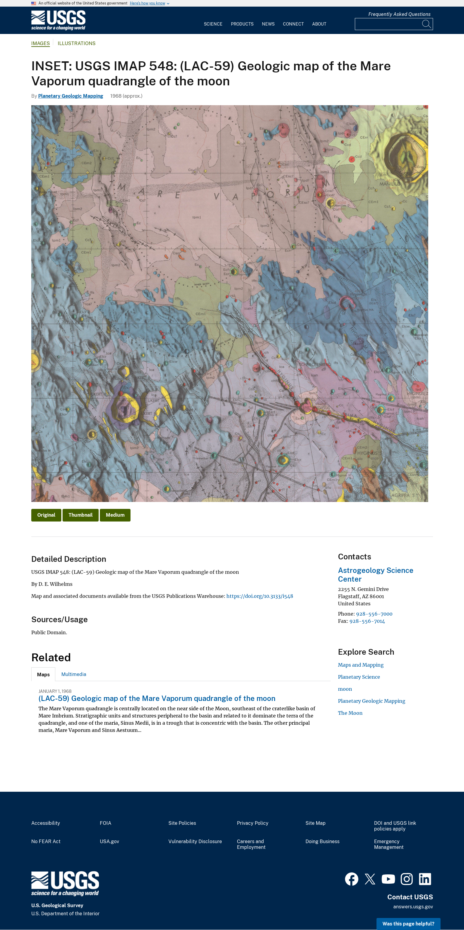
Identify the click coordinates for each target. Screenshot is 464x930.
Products (242, 24)
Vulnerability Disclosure (195, 841)
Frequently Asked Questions (399, 14)
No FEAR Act (45, 841)
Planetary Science (359, 677)
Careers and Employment (251, 844)
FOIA (105, 823)
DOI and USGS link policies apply (395, 826)
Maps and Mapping (361, 665)
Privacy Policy (253, 823)
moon (345, 689)
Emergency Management (389, 844)
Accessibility (45, 823)
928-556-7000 (374, 614)
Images (40, 43)
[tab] (43, 674)
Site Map (316, 823)
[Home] (58, 29)
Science (213, 24)
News (268, 24)
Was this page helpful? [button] (409, 924)
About (319, 24)
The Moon (350, 713)
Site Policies (182, 823)
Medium (115, 515)
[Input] (394, 24)
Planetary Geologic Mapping (70, 96)
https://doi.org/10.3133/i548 (259, 596)
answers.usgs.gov (413, 907)
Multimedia (73, 674)
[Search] (427, 24)
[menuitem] (213, 20)
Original (46, 515)
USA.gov (109, 841)
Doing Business (323, 841)
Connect (293, 24)
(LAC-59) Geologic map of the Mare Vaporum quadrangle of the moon (156, 698)
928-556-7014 (367, 621)
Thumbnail (81, 515)
